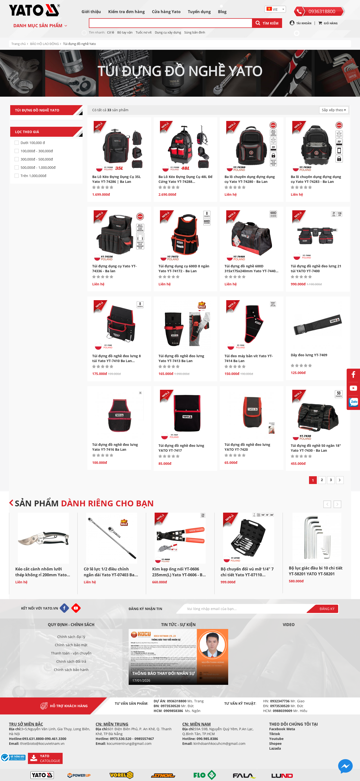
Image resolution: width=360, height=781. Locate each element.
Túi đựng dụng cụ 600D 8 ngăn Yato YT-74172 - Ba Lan (184, 268)
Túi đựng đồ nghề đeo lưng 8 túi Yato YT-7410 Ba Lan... (116, 358)
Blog (222, 11)
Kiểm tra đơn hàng (126, 11)
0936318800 (322, 11)
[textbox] (275, 9)
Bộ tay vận (125, 32)
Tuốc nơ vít (144, 32)
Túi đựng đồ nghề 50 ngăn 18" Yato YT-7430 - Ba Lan (316, 448)
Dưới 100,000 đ (33, 142)
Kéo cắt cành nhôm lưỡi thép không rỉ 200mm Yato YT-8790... (41, 574)
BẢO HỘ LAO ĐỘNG (44, 44)
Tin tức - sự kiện (178, 624)
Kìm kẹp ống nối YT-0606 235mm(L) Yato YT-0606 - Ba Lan (178, 574)
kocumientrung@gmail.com (129, 743)
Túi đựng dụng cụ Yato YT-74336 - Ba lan (114, 268)
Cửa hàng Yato (166, 11)
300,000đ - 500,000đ (37, 159)
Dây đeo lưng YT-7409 (309, 355)
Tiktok (274, 733)
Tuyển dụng (199, 11)
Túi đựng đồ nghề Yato (79, 44)
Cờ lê (110, 32)
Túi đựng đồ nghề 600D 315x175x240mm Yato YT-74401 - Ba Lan (251, 271)
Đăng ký (327, 608)
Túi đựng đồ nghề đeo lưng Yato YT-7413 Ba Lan (181, 358)
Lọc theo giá (49, 132)
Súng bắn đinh (194, 32)
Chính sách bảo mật (71, 645)
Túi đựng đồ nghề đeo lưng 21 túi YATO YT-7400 (316, 268)
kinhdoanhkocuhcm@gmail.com (219, 743)
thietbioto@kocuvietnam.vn (42, 743)
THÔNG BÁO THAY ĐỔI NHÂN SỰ (163, 673)
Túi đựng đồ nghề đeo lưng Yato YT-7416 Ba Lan (115, 447)
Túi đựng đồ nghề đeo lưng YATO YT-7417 (181, 448)
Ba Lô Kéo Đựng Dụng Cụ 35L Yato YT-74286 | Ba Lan (116, 179)
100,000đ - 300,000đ (37, 151)
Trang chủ (18, 44)
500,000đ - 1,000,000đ (38, 167)
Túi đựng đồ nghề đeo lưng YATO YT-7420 (247, 447)
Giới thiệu (91, 11)
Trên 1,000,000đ (33, 175)
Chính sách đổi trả (71, 661)
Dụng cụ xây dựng (168, 32)
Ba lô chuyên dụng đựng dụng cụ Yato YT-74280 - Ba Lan (250, 179)
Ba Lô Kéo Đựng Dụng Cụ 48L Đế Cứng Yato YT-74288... (185, 179)
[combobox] (275, 9)
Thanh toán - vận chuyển (71, 653)
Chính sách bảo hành (71, 669)
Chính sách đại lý (71, 636)
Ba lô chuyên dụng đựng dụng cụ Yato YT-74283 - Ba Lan (316, 179)
